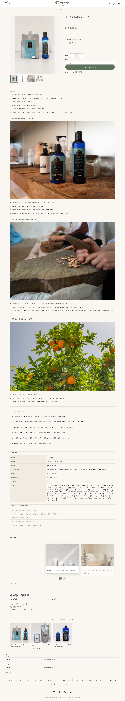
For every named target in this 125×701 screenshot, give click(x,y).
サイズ (67, 60)
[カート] (119, 3)
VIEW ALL (13, 584)
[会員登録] (110, 3)
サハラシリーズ (70, 43)
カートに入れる (90, 67)
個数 (66, 55)
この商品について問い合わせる (22, 609)
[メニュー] (6, 3)
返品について (15, 607)
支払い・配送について (19, 604)
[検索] (10, 3)
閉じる (8, 672)
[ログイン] (114, 3)
